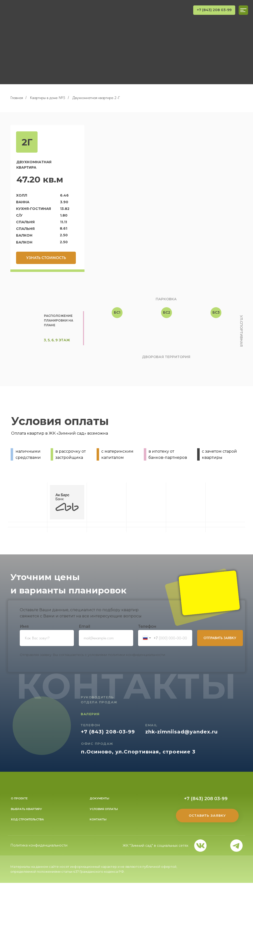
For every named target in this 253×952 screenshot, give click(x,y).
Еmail (84, 626)
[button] (46, 258)
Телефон (147, 626)
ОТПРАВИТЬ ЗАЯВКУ (220, 638)
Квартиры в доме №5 (47, 97)
